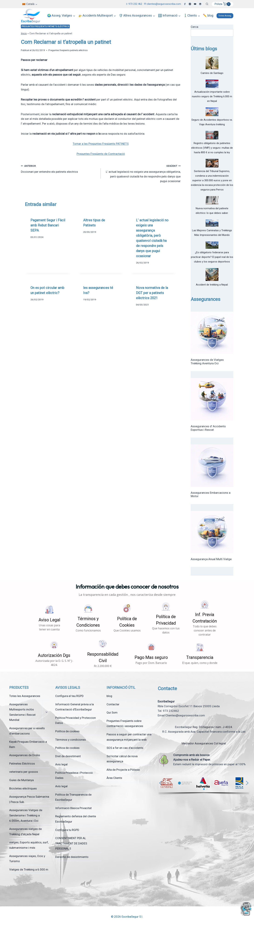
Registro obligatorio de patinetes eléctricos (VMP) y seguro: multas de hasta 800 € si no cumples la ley (212, 148)
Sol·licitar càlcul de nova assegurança (122, 758)
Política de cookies (67, 731)
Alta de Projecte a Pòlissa (123, 769)
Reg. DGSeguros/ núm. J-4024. (213, 727)
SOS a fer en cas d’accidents (125, 748)
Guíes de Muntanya (21, 780)
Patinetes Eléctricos (22, 763)
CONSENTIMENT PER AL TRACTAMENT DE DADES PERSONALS (71, 843)
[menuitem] (30, 4)
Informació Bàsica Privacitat (73, 808)
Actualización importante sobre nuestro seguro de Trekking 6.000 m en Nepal (212, 96)
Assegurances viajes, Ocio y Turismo (27, 858)
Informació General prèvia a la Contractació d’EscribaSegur (74, 707)
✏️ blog (208, 15)
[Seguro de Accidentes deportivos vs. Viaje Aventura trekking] (212, 112)
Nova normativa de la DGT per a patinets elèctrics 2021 (152, 293)
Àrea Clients (114, 778)
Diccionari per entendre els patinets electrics (59, 168)
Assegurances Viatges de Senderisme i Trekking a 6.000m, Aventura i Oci (25, 815)
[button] (49, 618)
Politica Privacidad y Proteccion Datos (75, 720)
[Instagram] (190, 4)
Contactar (113, 704)
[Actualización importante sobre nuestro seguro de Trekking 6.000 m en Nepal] (212, 84)
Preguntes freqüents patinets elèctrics (45, 26)
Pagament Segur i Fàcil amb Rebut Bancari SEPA (47, 225)
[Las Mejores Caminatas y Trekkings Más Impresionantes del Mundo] (212, 223)
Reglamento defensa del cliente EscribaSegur (75, 819)
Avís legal (61, 786)
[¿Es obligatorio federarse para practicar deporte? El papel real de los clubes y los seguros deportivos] (212, 245)
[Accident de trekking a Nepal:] (212, 274)
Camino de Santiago (212, 73)
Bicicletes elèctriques (23, 788)
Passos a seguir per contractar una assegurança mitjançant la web (129, 737)
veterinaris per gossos (23, 771)
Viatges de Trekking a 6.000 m (28, 869)
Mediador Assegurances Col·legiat (204, 743)
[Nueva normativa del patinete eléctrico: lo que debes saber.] (212, 200)
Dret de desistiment (68, 756)
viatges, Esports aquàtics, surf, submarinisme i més (29, 845)
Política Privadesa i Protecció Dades (74, 775)
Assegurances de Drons (24, 755)
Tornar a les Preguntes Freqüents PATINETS (101, 143)
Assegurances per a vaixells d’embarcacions (27, 730)
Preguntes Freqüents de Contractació (101, 153)
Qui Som (112, 712)
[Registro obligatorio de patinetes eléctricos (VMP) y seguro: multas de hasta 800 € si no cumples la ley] (212, 135)
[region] (204, 785)
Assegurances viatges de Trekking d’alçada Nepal (25, 831)
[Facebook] (185, 4)
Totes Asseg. (225, 15)
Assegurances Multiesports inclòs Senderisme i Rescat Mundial (22, 712)
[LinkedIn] (200, 4)
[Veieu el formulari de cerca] (207, 4)
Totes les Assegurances (24, 696)
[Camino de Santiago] (212, 62)
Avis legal (61, 764)
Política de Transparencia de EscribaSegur (73, 797)
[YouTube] (195, 4)
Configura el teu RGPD (69, 696)
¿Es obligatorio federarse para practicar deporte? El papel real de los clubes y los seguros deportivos (212, 257)
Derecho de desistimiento (71, 857)
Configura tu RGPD (67, 830)
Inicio (24, 33)
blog (109, 696)
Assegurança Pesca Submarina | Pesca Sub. (29, 799)
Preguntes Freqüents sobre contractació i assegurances (125, 723)
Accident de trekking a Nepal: (212, 284)
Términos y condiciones (70, 739)
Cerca (194, 26)
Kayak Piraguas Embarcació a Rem (28, 744)
